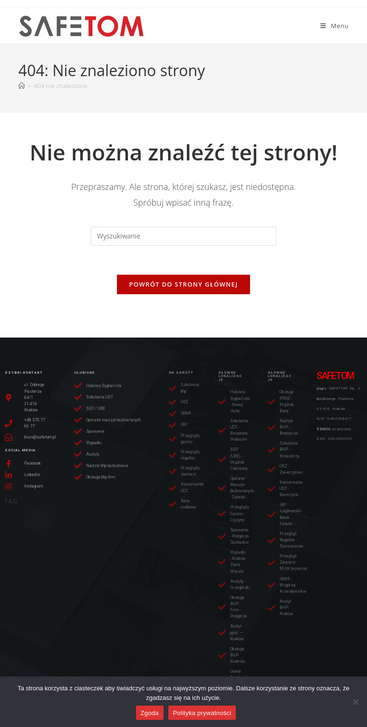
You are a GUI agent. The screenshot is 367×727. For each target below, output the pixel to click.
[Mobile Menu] (334, 25)
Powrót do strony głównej (183, 284)
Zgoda (150, 713)
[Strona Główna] (22, 85)
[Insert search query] (183, 236)
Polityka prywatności (202, 713)
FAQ (11, 501)
